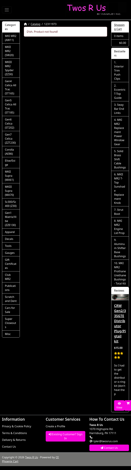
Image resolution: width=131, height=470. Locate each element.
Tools (8, 246)
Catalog (35, 24)
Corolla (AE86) (9, 152)
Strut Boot (118, 212)
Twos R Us (31, 457)
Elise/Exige (10, 163)
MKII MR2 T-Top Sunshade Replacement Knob (119, 188)
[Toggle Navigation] (7, 9)
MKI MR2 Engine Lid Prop (119, 227)
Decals (9, 239)
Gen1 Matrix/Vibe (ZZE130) (10, 219)
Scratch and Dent (11, 299)
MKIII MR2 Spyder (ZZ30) (9, 68)
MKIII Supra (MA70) (9, 191)
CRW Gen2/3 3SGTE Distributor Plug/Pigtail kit (120, 323)
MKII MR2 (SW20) (9, 51)
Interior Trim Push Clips (119, 72)
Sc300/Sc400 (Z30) (11, 204)
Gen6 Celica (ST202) (9, 123)
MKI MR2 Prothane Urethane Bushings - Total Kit (120, 273)
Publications (10, 288)
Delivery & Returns (14, 440)
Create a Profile (55, 426)
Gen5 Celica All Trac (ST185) (10, 106)
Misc (8, 334)
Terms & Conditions (14, 433)
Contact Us (9, 446)
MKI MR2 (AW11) (10, 38)
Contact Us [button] (109, 448)
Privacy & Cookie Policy (16, 426)
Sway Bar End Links (119, 109)
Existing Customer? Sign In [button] (66, 436)
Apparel (10, 232)
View (119, 405)
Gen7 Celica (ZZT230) (10, 139)
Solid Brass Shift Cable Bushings (120, 159)
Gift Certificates (10, 264)
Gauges (10, 253)
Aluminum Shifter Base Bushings (120, 250)
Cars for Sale (10, 310)
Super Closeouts (10, 323)
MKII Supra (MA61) (9, 176)
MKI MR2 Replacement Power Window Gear (119, 132)
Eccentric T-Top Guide (119, 94)
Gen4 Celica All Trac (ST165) (10, 87)
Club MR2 (8, 277)
